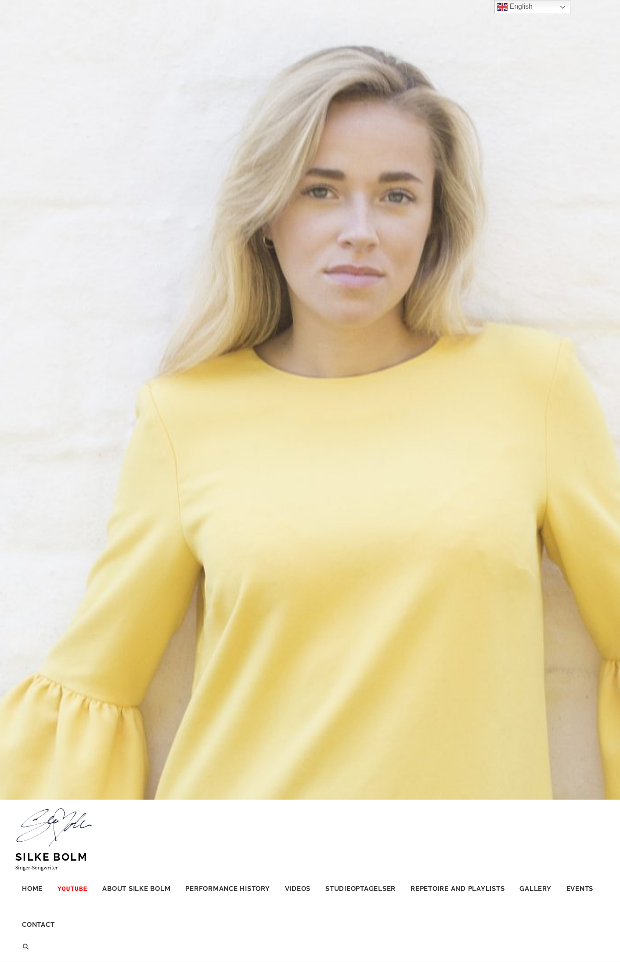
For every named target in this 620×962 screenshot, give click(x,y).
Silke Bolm (51, 857)
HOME (32, 889)
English (515, 7)
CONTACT (38, 925)
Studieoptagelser (360, 889)
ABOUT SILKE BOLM (136, 889)
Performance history (227, 889)
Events (580, 889)
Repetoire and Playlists (458, 889)
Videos (298, 889)
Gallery (535, 889)
